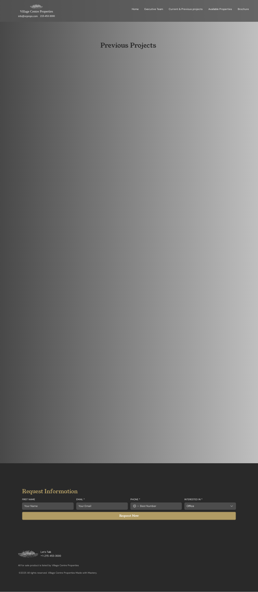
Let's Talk (45, 552)
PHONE (135, 499)
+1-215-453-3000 (50, 556)
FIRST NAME (28, 499)
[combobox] (210, 506)
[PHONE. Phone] (159, 506)
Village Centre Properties (36, 11)
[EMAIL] (101, 506)
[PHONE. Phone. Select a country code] (136, 506)
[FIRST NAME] (46, 506)
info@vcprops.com (28, 16)
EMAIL (80, 499)
